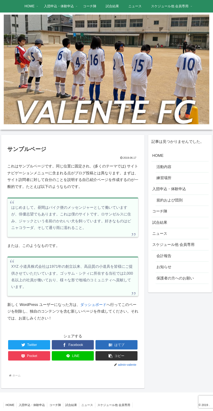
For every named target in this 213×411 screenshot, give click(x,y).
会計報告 (163, 256)
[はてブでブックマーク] (116, 344)
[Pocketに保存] (29, 356)
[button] (116, 356)
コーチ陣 (159, 211)
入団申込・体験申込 (169, 189)
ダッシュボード (93, 305)
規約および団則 (169, 200)
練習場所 (163, 178)
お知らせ (163, 267)
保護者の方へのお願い (175, 278)
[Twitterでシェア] (29, 344)
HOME (157, 155)
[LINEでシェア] (73, 356)
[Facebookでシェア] (73, 344)
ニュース (159, 233)
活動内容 (163, 167)
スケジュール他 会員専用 (173, 245)
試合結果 (159, 222)
